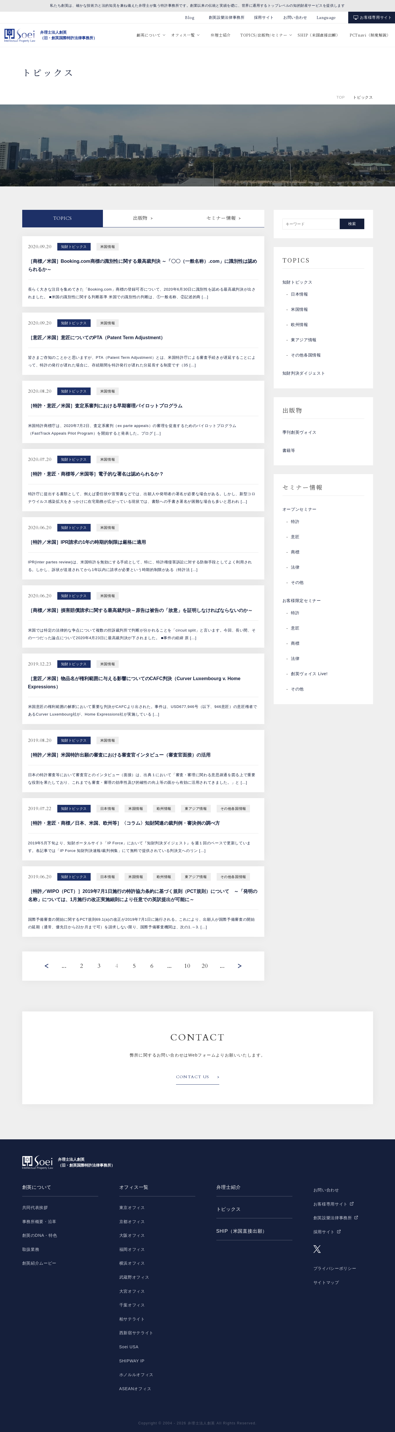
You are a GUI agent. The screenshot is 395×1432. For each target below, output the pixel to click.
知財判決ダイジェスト (303, 373)
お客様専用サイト (376, 17)
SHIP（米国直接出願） (319, 35)
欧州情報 (299, 325)
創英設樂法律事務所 (227, 17)
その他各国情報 (306, 355)
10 (187, 966)
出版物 (140, 218)
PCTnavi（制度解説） (370, 35)
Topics (62, 218)
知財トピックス (297, 282)
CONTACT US (192, 1077)
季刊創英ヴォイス (299, 433)
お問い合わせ (295, 17)
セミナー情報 (221, 218)
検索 (352, 224)
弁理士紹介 (221, 35)
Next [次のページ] (240, 966)
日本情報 (299, 294)
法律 (295, 568)
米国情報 (299, 310)
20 (204, 966)
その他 (297, 583)
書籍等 (288, 451)
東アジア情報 (304, 340)
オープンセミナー (299, 510)
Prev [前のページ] (47, 966)
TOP (341, 97)
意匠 (295, 537)
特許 (295, 522)
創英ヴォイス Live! (309, 674)
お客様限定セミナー (301, 601)
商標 (295, 552)
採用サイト (264, 17)
